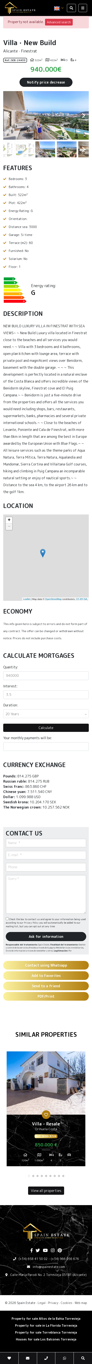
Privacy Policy (31, 922)
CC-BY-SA (81, 599)
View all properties (46, 1190)
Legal (42, 1303)
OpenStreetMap (53, 599)
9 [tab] (63, 1176)
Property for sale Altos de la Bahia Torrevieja (46, 1319)
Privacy (53, 1303)
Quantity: (10, 667)
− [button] (9, 527)
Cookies (66, 1303)
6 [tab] (50, 1176)
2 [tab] (33, 1176)
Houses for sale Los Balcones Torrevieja (46, 1339)
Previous (8, 115)
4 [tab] (42, 1176)
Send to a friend (46, 986)
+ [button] (9, 520)
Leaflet (26, 599)
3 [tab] (37, 1176)
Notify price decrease (46, 82)
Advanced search (59, 22)
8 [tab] (59, 1176)
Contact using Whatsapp (46, 965)
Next (83, 115)
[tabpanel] (46, 1110)
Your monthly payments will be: (27, 738)
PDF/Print (46, 996)
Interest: (10, 686)
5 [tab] (46, 1176)
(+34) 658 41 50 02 (33, 1259)
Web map (81, 1303)
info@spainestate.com (49, 1267)
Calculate (46, 727)
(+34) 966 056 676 (65, 1259)
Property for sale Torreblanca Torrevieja (46, 1332)
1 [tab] (29, 1176)
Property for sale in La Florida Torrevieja (46, 1325)
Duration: (10, 705)
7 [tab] (55, 1176)
